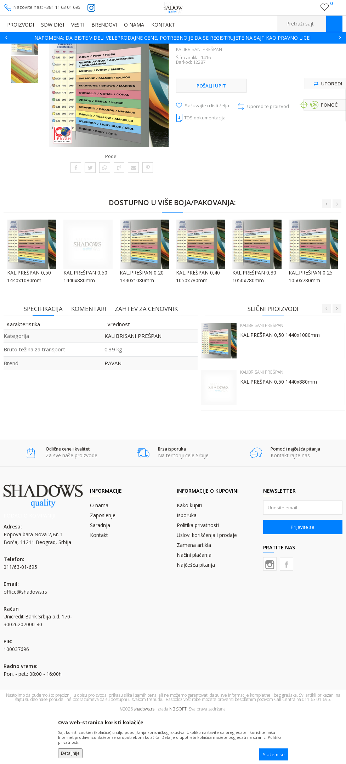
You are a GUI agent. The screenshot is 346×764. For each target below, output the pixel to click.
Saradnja (100, 572)
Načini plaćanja (194, 602)
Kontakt (99, 582)
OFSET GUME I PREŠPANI (77, 48)
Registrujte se (309, 10)
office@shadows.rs (25, 639)
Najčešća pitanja (196, 612)
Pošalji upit (211, 133)
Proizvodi (39, 48)
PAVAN (112, 409)
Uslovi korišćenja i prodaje (207, 582)
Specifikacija (42, 355)
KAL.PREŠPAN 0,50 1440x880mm (278, 428)
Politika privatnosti (198, 572)
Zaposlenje (102, 562)
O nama (99, 552)
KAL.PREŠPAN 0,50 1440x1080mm (279, 382)
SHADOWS (14, 48)
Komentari (88, 355)
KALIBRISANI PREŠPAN (154, 48)
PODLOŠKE (117, 48)
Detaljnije (70, 753)
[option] (173, 38)
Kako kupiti (189, 552)
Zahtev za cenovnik (145, 355)
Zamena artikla (194, 592)
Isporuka (187, 562)
